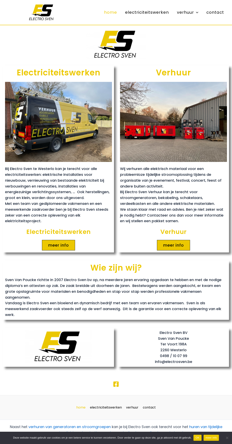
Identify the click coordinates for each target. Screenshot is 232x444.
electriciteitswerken (147, 12)
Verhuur (173, 72)
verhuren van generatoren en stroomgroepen (69, 426)
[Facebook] (116, 384)
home (110, 12)
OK (197, 437)
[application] (196, 12)
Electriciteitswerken (58, 72)
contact (215, 12)
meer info (211, 437)
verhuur (187, 12)
